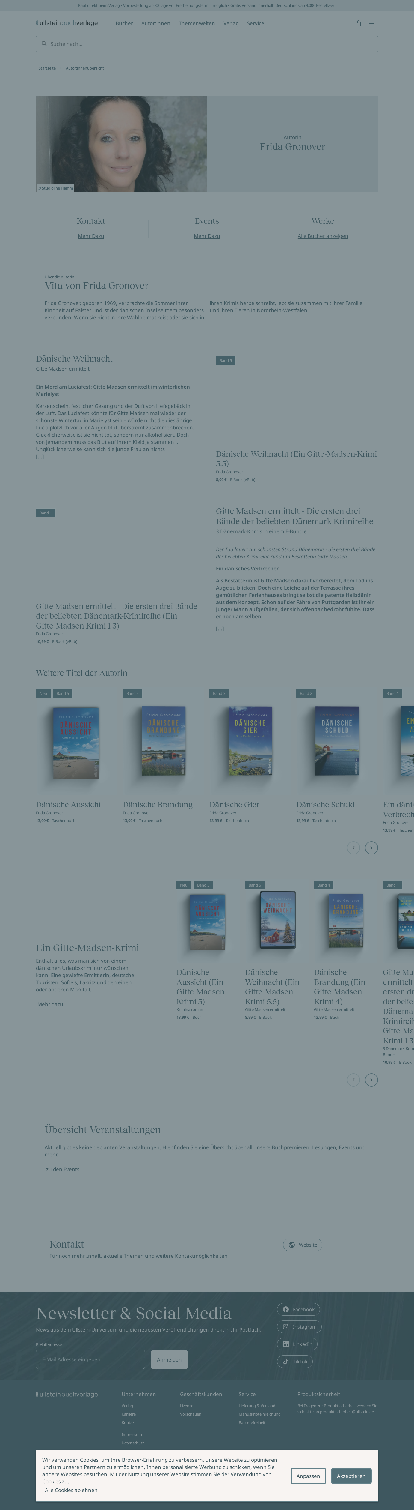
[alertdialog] (207, 1476)
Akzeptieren (351, 1476)
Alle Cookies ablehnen (71, 1490)
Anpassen (308, 1476)
